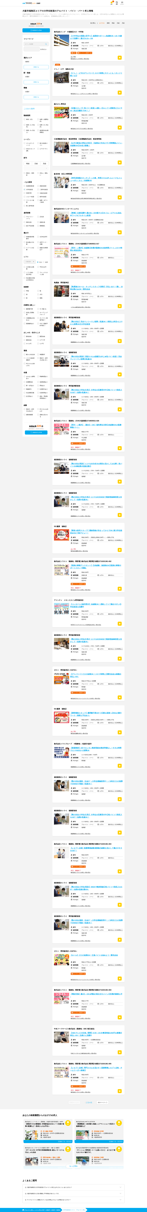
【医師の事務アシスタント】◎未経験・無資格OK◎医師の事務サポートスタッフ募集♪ (95, 566)
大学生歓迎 (29, 189)
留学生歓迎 (43, 196)
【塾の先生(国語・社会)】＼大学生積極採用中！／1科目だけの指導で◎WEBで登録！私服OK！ (96, 782)
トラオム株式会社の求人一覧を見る (80, 307)
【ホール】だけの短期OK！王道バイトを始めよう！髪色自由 (94, 955)
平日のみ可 (43, 267)
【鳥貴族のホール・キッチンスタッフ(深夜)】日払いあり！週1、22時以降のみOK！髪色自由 (96, 288)
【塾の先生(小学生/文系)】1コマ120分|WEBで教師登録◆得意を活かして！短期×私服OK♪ (96, 498)
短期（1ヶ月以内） (30, 126)
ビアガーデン (44, 149)
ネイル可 (28, 343)
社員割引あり (44, 389)
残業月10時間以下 (44, 248)
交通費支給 (29, 382)
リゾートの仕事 (30, 248)
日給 (36, 163)
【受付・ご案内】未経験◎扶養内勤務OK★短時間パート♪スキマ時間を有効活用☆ (96, 249)
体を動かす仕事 (30, 243)
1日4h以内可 (43, 236)
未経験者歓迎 (30, 186)
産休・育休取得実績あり (44, 397)
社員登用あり (44, 392)
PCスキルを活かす (44, 410)
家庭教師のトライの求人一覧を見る (80, 342)
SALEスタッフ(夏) (30, 149)
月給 (44, 163)
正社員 (42, 216)
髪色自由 (28, 336)
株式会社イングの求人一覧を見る (80, 58)
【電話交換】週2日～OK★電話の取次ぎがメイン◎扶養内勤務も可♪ (96, 995)
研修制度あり (44, 376)
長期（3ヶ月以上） (30, 131)
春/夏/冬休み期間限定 (44, 131)
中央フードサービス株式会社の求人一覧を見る (83, 1053)
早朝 (27, 291)
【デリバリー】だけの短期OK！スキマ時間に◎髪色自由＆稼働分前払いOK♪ (95, 675)
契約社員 (28, 222)
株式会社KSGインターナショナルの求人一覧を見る (85, 233)
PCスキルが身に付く (30, 364)
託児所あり (29, 396)
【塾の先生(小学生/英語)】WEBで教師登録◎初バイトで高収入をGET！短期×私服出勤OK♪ (96, 888)
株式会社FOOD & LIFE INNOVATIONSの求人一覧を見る (86, 198)
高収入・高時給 (30, 174)
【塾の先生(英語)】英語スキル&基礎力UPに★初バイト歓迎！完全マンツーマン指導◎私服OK (96, 358)
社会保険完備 (30, 392)
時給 (28, 163)
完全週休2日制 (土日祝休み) (30, 279)
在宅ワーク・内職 (44, 243)
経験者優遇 (29, 414)
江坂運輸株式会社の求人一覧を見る (80, 163)
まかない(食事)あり (30, 377)
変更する (36, 67)
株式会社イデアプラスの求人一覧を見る (82, 128)
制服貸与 (28, 389)
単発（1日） (29, 119)
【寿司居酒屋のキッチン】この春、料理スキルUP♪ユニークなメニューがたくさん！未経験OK (96, 179)
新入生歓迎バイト (44, 144)
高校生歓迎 (43, 186)
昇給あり (42, 385)
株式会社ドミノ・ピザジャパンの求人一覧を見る (84, 93)
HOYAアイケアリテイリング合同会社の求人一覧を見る (86, 624)
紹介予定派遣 (30, 226)
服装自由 (28, 340)
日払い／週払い (44, 174)
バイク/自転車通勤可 (30, 359)
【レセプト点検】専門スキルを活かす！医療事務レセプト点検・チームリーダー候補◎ (96, 1069)
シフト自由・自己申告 (30, 273)
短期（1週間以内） (44, 120)
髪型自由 (42, 336)
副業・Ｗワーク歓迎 (44, 201)
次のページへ (102, 1102)
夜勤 (41, 298)
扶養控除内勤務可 (30, 237)
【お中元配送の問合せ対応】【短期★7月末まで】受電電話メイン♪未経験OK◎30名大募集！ (96, 144)
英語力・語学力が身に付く (44, 359)
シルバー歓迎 (30, 196)
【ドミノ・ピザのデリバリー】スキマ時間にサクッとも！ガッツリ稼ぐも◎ (96, 74)
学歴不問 (28, 193)
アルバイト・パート (30, 217)
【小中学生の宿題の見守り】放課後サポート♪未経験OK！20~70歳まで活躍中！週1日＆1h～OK (96, 37)
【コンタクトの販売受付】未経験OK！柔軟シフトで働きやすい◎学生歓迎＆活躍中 (95, 605)
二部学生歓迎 (44, 189)
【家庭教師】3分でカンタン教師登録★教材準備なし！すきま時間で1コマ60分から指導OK (95, 749)
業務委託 (42, 226)
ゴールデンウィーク (30, 144)
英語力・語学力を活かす (30, 410)
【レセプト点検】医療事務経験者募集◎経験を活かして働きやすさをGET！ (96, 849)
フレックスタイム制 (44, 273)
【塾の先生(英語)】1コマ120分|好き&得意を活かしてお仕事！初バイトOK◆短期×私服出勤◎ (96, 465)
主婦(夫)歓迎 (43, 193)
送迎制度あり (44, 382)
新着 (108, 23)
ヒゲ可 (42, 343)
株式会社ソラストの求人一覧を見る (80, 272)
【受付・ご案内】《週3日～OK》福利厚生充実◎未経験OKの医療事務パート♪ (95, 426)
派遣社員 (42, 222)
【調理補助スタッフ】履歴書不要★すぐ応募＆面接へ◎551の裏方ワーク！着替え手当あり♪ (96, 714)
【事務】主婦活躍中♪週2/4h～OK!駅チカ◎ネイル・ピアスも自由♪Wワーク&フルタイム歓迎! (96, 214)
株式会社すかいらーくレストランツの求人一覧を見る (85, 698)
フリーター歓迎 (30, 201)
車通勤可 (42, 354)
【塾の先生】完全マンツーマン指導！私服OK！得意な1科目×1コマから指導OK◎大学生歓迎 (96, 323)
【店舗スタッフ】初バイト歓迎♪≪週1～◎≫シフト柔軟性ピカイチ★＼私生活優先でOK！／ (96, 109)
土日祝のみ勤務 (30, 268)
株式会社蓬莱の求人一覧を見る (79, 551)
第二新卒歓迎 (30, 206)
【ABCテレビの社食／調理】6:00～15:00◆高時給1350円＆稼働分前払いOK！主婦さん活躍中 (96, 1034)
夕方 (41, 294)
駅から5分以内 (30, 354)
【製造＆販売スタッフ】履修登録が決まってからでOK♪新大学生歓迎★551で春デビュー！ (96, 532)
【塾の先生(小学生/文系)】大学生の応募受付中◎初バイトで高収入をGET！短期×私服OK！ (96, 391)
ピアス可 (42, 340)
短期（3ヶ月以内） (44, 126)
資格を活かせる (44, 415)
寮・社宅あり (30, 385)
